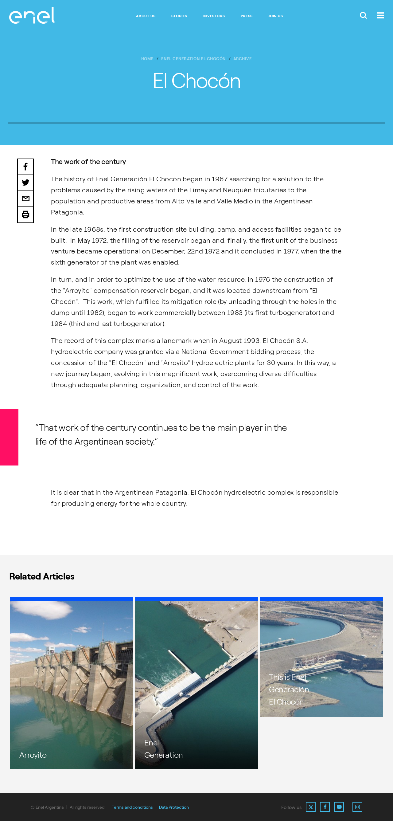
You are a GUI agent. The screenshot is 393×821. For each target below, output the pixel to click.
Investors (214, 16)
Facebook (25, 167)
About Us (145, 16)
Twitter (25, 183)
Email (25, 199)
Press (247, 16)
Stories (179, 16)
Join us (275, 16)
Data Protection (174, 807)
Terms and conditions (132, 807)
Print (25, 215)
